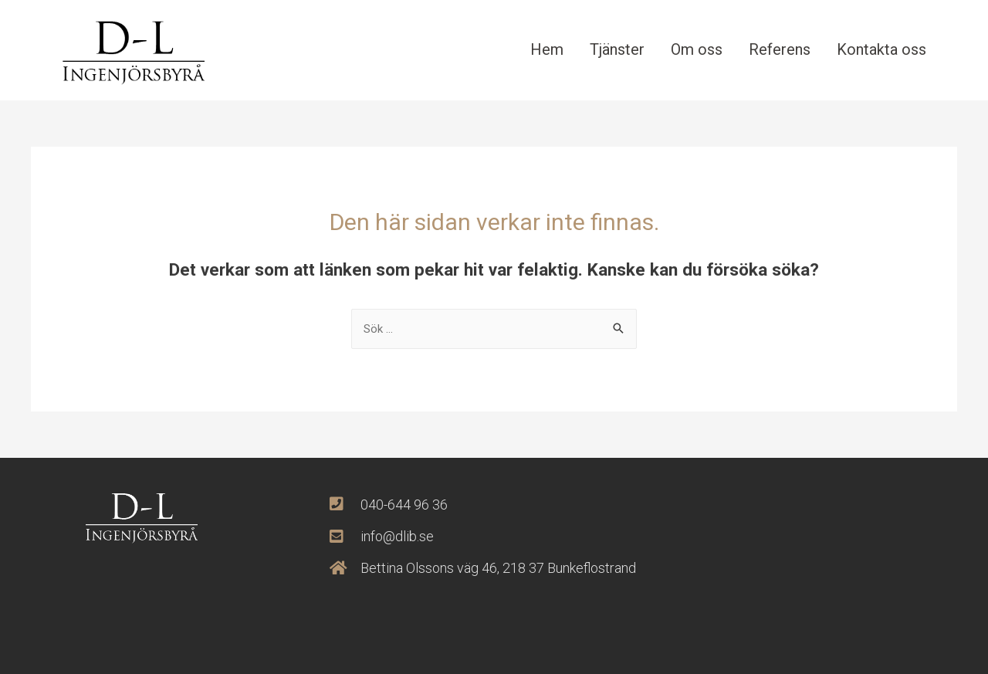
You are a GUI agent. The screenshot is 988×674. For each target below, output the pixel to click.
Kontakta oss (881, 49)
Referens (779, 49)
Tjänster (617, 49)
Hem (546, 49)
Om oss (696, 49)
